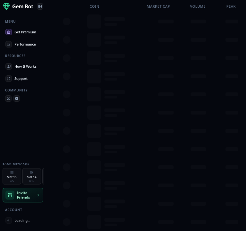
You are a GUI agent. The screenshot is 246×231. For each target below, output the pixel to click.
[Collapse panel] (40, 6)
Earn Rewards (16, 163)
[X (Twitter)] (8, 98)
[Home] (18, 6)
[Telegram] (16, 98)
